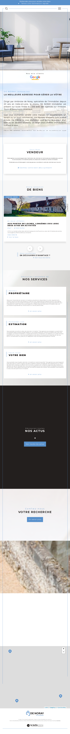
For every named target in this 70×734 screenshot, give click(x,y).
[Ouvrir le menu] (59, 8)
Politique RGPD (51, 721)
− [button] (63, 652)
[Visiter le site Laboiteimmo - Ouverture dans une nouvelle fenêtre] (35, 728)
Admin (38, 721)
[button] (40, 248)
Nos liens (43, 721)
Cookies (58, 721)
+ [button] (63, 649)
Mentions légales (31, 721)
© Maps (52, 707)
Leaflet (46, 707)
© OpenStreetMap (61, 707)
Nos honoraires (14, 721)
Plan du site (22, 721)
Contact (67, 208)
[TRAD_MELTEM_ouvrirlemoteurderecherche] (6, 8)
